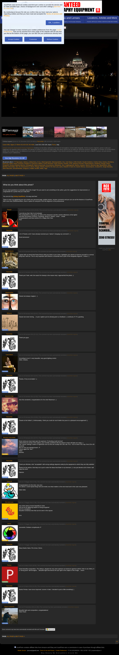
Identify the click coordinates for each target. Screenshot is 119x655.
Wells (41, 168)
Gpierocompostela (39, 165)
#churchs (11, 148)
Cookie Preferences (61, 650)
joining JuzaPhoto (19, 196)
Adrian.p (25, 162)
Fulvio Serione (58, 163)
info (110, 249)
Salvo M (72, 167)
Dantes (105, 162)
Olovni (32, 167)
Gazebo (66, 163)
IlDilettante (57, 165)
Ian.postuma (50, 165)
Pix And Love (54, 167)
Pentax (42, 167)
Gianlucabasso (89, 163)
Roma (54, 144)
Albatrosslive (9, 292)
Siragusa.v (26, 168)
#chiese (5, 148)
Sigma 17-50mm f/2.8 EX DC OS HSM (22, 144)
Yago (45, 168)
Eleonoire (6, 163)
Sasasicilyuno (90, 167)
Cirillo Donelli (77, 162)
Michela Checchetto (9, 167)
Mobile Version (22, 650)
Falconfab (40, 141)
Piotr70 (47, 167)
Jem (63, 165)
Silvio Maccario (7, 168)
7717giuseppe (18, 162)
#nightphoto (29, 148)
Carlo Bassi (68, 162)
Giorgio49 (6, 165)
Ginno (9, 523)
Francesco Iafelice (37, 163)
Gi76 (70, 163)
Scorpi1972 (98, 167)
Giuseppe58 (29, 165)
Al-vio (39, 162)
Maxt (109, 165)
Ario (63, 162)
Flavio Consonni (18, 163)
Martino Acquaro (80, 165)
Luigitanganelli (69, 165)
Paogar (37, 167)
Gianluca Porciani (78, 163)
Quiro (61, 167)
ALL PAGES (10, 175)
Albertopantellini (57, 162)
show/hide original (73, 210)
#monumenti (18, 148)
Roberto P (66, 167)
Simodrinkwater (17, 168)
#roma (24, 148)
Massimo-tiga (95, 165)
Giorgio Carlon (105, 163)
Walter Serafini (34, 168)
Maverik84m (103, 165)
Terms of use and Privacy (47, 650)
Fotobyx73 (27, 163)
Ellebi (11, 163)
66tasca (9, 313)
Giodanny (97, 163)
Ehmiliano (111, 162)
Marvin (88, 165)
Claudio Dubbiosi (87, 162)
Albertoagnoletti (46, 162)
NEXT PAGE (20, 175)
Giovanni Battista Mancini (17, 165)
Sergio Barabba (107, 167)
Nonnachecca (25, 167)
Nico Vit (18, 167)
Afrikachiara (33, 162)
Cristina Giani (97, 162)
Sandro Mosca (80, 167)
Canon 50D (6, 144)
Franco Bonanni (48, 163)
